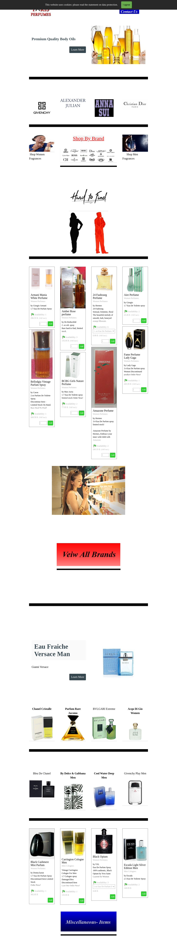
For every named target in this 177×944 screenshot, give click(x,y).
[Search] (124, 6)
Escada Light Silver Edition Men (135, 866)
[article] (73, 308)
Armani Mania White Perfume (39, 296)
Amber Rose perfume (69, 313)
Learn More (77, 49)
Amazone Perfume (103, 410)
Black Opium (100, 856)
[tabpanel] (130, 12)
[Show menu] (88, 5)
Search (142, 5)
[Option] (104, 331)
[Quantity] (74, 346)
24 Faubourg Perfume (100, 296)
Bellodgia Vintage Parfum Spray (41, 383)
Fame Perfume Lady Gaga (132, 356)
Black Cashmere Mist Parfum (40, 863)
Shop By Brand (88, 138)
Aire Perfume (131, 294)
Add (81, 346)
